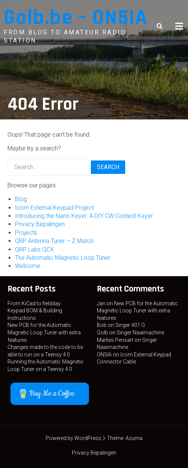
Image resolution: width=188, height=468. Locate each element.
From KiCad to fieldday (34, 303)
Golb (102, 333)
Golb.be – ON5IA (76, 17)
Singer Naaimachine (140, 333)
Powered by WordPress (73, 438)
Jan (101, 303)
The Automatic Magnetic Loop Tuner (62, 257)
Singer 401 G (130, 325)
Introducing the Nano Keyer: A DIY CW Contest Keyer (84, 215)
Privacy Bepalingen (40, 224)
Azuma (134, 438)
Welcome (27, 265)
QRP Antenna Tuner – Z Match (54, 240)
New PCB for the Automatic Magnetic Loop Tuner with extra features (44, 332)
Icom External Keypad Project (54, 207)
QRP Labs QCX (34, 249)
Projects (26, 232)
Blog (21, 199)
